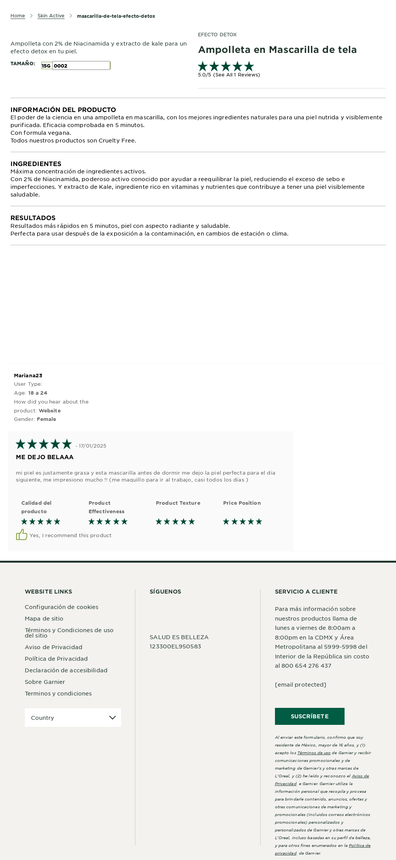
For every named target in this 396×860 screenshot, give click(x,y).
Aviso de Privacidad (53, 646)
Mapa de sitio (44, 618)
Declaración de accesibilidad (66, 670)
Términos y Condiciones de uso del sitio (69, 632)
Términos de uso (314, 752)
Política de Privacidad (56, 658)
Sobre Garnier (45, 681)
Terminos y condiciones (58, 693)
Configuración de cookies (61, 606)
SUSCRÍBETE (310, 716)
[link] (292, 70)
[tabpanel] (198, 125)
